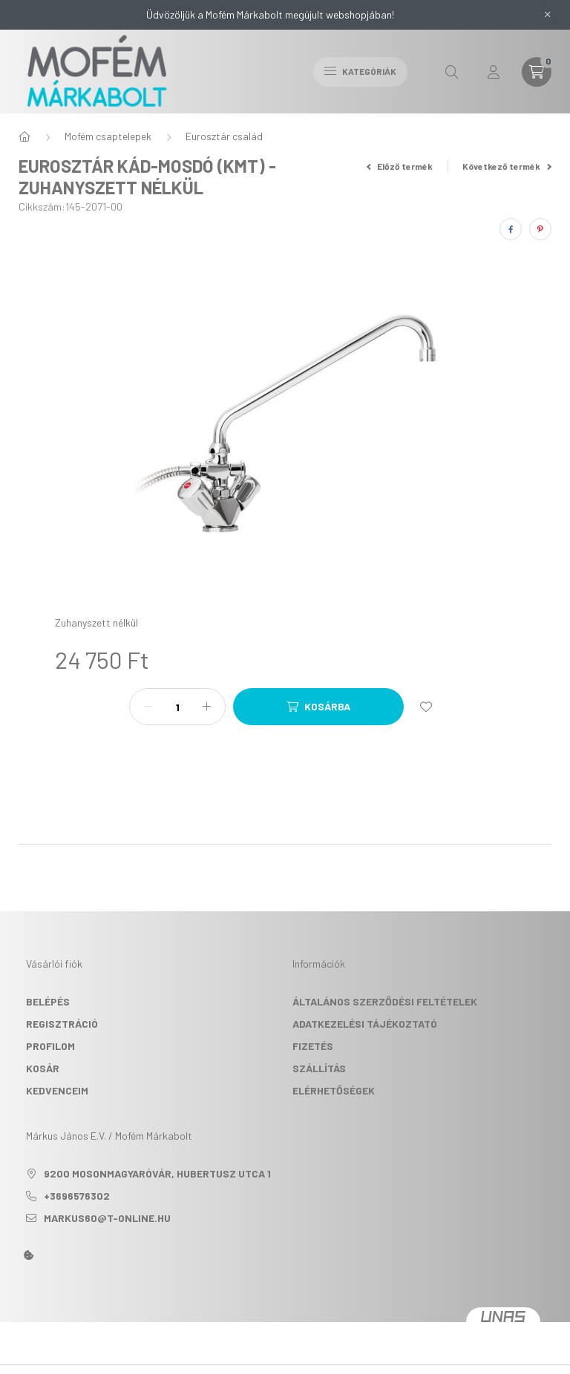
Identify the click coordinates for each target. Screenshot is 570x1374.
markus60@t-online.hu (107, 1218)
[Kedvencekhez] (426, 706)
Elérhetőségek (333, 1090)
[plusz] (206, 707)
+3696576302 (77, 1195)
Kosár (42, 1068)
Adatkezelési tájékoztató (364, 1023)
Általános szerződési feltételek (384, 1001)
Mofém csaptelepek (108, 136)
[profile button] (493, 72)
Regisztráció (62, 1023)
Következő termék (506, 166)
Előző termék (400, 166)
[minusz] (148, 707)
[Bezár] (548, 15)
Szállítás (319, 1068)
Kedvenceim (57, 1090)
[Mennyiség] (177, 706)
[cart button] (536, 72)
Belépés (48, 1001)
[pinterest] (540, 229)
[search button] (452, 72)
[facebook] (510, 229)
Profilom (50, 1046)
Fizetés (312, 1046)
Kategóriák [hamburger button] (360, 71)
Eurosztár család (224, 136)
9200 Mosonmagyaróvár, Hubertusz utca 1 (157, 1173)
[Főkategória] (24, 136)
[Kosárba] (318, 706)
